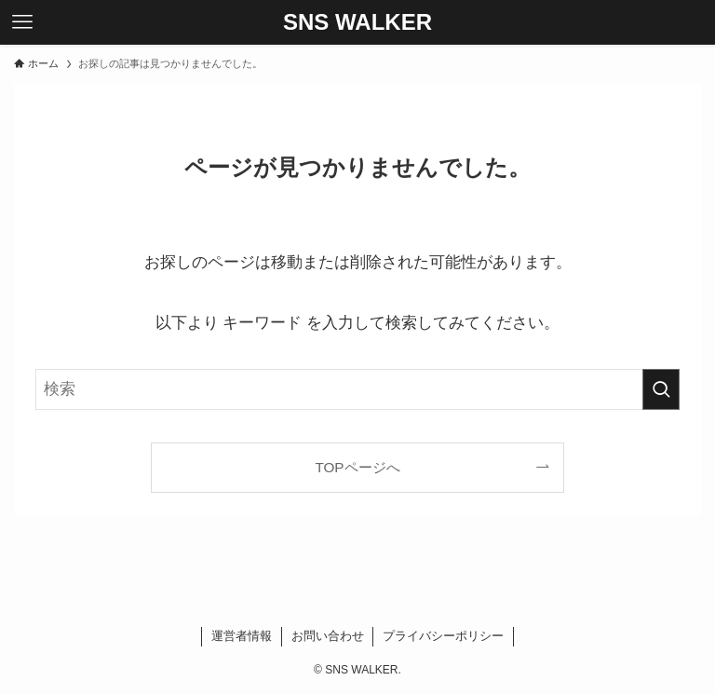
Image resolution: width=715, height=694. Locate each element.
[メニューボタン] (22, 22)
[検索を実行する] (661, 389)
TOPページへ (357, 467)
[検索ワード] (357, 389)
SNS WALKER (357, 22)
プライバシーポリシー (443, 636)
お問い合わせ (327, 636)
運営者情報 (241, 636)
